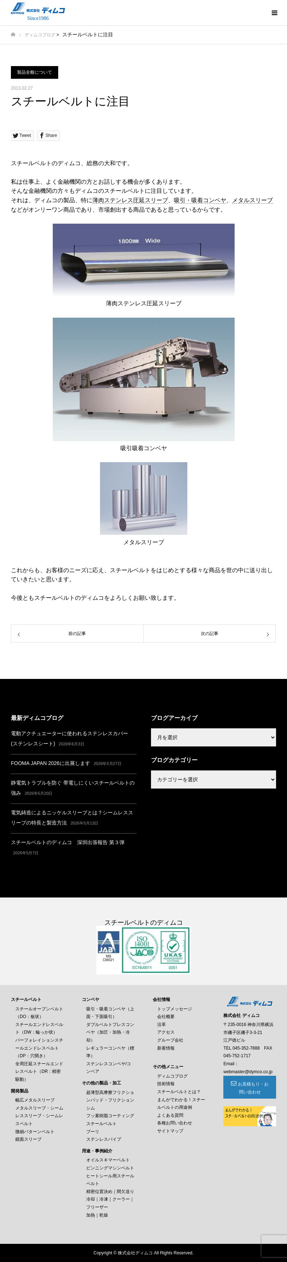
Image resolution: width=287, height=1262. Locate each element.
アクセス (166, 1032)
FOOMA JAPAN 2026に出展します (50, 763)
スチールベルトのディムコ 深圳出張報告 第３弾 (67, 842)
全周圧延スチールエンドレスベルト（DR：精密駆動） (39, 1071)
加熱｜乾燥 (97, 1215)
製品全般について (34, 72)
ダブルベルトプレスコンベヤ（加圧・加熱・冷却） (110, 1032)
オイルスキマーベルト (108, 1160)
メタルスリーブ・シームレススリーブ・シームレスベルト (39, 1116)
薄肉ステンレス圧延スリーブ (130, 200)
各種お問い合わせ (174, 1122)
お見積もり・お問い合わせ (253, 1088)
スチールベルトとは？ (179, 1091)
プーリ (92, 1131)
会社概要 (166, 1016)
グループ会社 (170, 1040)
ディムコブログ (40, 34)
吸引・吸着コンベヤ (200, 200)
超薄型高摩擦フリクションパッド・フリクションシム (110, 1100)
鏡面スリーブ (28, 1139)
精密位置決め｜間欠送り (110, 1191)
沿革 (161, 1024)
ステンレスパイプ (103, 1139)
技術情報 (166, 1083)
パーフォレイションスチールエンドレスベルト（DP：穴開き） (39, 1048)
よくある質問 (170, 1115)
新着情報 (166, 1048)
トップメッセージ (174, 1008)
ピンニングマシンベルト (110, 1168)
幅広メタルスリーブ (35, 1100)
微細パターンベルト (35, 1131)
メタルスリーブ (252, 200)
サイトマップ (170, 1130)
